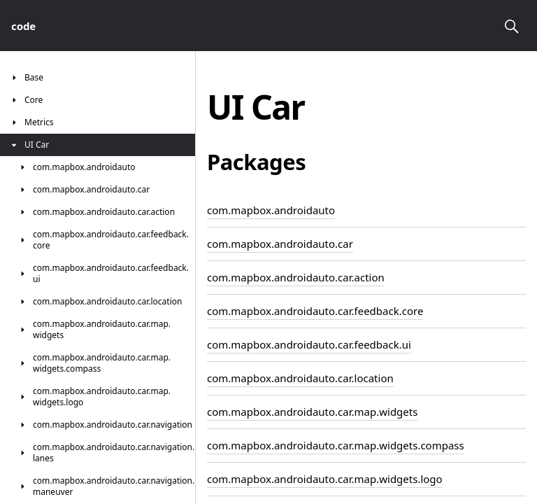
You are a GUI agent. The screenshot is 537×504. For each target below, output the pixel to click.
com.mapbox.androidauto (271, 210)
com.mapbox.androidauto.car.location (300, 378)
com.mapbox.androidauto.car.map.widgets (312, 412)
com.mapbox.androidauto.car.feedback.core (315, 311)
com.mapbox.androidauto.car (280, 244)
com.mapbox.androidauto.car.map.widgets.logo (325, 479)
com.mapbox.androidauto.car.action (296, 277)
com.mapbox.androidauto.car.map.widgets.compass (335, 445)
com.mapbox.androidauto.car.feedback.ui (309, 344)
